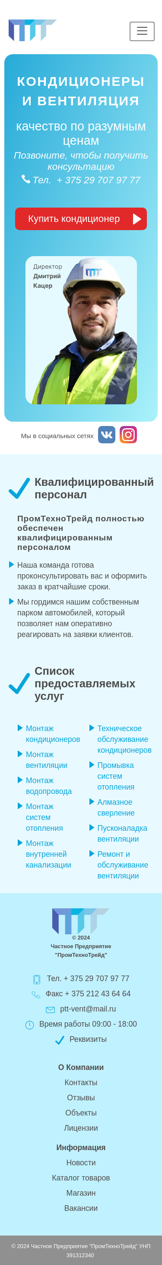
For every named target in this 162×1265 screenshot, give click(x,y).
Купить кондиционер (84, 218)
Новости (80, 1162)
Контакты (81, 1082)
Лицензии (81, 1128)
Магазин (81, 1193)
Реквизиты (88, 1039)
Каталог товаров (81, 1178)
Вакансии (81, 1208)
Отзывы (81, 1097)
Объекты (81, 1113)
